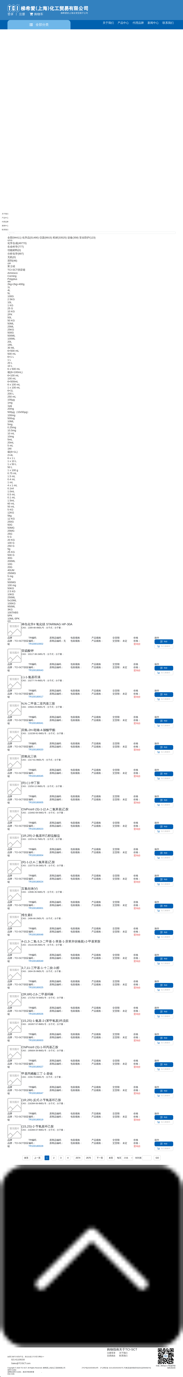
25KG (10, 329)
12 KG (11, 518)
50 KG (11, 320)
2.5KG (11, 299)
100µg (11, 399)
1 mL (10, 482)
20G (9, 567)
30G (9, 558)
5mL (9, 439)
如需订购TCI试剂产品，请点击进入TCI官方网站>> (25, 1357)
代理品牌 (138, 22)
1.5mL (11, 500)
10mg (10, 436)
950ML (11, 606)
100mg (11, 415)
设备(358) (73, 237)
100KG (11, 603)
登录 (10, 14)
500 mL (11, 353)
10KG (10, 594)
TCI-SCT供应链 (16, 269)
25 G (10, 308)
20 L (9, 362)
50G (9, 524)
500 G (10, 555)
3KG (10, 609)
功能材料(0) (14, 250)
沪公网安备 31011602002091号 (111, 1368)
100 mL (11, 378)
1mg (9, 402)
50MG (10, 527)
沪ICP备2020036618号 (90, 1368)
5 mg (10, 576)
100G (10, 296)
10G (9, 564)
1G (9, 579)
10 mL (11, 433)
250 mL (11, 396)
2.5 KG (11, 591)
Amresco (12, 273)
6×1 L (10, 356)
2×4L (10, 455)
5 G (9, 536)
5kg (9, 515)
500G (10, 332)
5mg (9, 424)
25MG (10, 530)
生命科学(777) (15, 246)
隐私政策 (38, 1372)
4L (8, 290)
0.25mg (11, 427)
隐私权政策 (171, 1368)
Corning (11, 276)
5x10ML (12, 600)
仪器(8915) (46, 237)
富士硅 (11, 266)
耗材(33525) (60, 237)
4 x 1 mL (12, 485)
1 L (9, 359)
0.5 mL (11, 494)
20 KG (11, 539)
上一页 (37, 1158)
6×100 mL (13, 375)
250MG (11, 573)
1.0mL (11, 491)
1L (8, 287)
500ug (11, 418)
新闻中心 (153, 22)
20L (9, 341)
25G (9, 533)
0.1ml (10, 488)
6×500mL (12, 381)
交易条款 (111, 1356)
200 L (10, 393)
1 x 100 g (12, 470)
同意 (9, 1374)
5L (8, 293)
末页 (111, 1158)
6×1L (10, 390)
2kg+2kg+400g (16, 284)
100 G (10, 542)
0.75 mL (12, 473)
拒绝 (12, 1374)
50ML (10, 323)
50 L (9, 467)
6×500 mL (13, 350)
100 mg (11, 585)
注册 (22, 14)
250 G (10, 545)
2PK (9, 314)
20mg (10, 408)
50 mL (11, 506)
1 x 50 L (12, 464)
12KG (10, 512)
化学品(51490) (30, 237)
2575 (88, 1158)
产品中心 (123, 22)
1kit (9, 448)
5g (8, 548)
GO (157, 1158)
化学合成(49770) (17, 243)
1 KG (10, 305)
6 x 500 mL (13, 368)
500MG (11, 582)
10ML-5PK (13, 618)
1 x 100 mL (13, 387)
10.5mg (11, 430)
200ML (11, 561)
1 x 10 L (12, 461)
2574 (78, 1158)
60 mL (11, 503)
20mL (10, 442)
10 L (9, 365)
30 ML (11, 347)
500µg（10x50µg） (18, 412)
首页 (26, 1158)
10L (9, 302)
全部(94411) (14, 237)
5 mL (10, 445)
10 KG (11, 311)
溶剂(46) (12, 260)
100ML (11, 338)
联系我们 (168, 22)
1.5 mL (11, 476)
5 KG (10, 509)
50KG (10, 588)
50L (9, 317)
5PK (9, 615)
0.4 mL (11, 479)
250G (10, 521)
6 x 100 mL (13, 384)
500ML (11, 335)
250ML (11, 597)
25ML (10, 326)
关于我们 (108, 22)
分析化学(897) (15, 253)
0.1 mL (11, 497)
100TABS (12, 612)
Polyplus (12, 279)
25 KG (11, 552)
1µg (9, 405)
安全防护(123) (87, 237)
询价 (163, 642)
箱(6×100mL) (15, 372)
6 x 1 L (11, 458)
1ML (9, 344)
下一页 (100, 1158)
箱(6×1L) (12, 451)
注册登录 (111, 1353)
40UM (10, 570)
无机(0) (11, 257)
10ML (10, 421)
